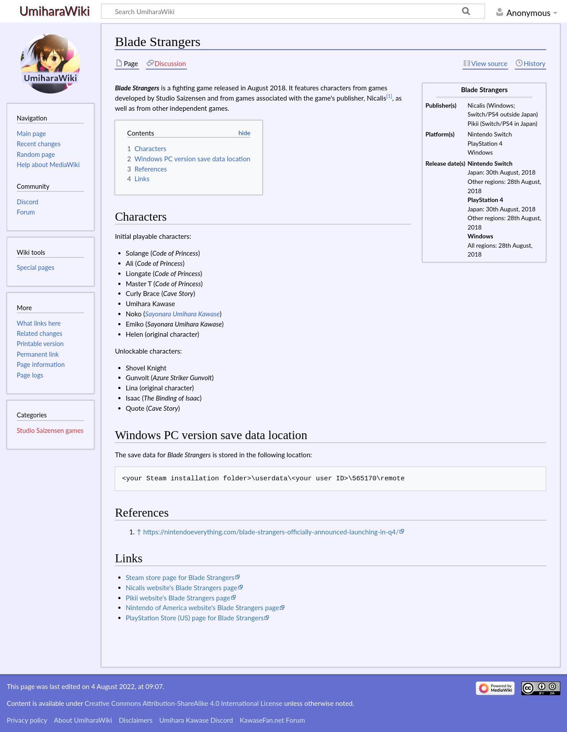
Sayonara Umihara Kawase (182, 314)
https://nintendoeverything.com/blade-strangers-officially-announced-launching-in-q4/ (271, 532)
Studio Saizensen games (50, 430)
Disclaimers (135, 720)
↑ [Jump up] (138, 532)
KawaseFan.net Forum (272, 720)
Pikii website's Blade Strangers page (178, 598)
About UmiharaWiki (83, 720)
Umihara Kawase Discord (196, 720)
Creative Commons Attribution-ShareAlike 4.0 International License (183, 703)
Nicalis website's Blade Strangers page (181, 588)
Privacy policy (27, 720)
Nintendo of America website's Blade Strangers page (202, 607)
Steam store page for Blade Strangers (180, 577)
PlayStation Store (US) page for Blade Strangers (195, 618)
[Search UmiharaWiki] (293, 11)
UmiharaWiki (54, 11)
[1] (389, 96)
